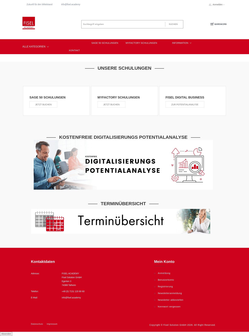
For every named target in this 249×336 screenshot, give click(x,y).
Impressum (52, 324)
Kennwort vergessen (169, 306)
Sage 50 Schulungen (104, 43)
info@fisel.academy (70, 4)
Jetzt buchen (43, 104)
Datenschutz (37, 324)
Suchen (173, 24)
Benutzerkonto (166, 280)
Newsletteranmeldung (170, 293)
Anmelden (220, 4)
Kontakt (74, 50)
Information (182, 43)
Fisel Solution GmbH (174, 325)
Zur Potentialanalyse (184, 104)
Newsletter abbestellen (171, 300)
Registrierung (165, 286)
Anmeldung (164, 273)
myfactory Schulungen (141, 43)
